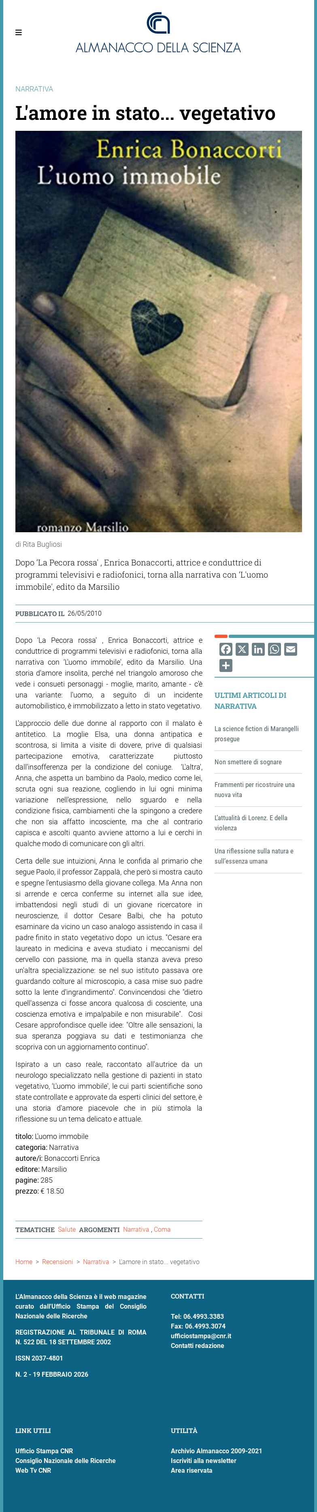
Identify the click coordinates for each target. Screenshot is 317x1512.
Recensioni (57, 1262)
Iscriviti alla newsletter (203, 1461)
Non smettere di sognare (248, 762)
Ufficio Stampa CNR (44, 1451)
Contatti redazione (197, 1346)
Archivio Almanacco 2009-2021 (216, 1451)
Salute (67, 1229)
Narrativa (137, 1229)
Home (23, 1262)
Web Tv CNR (33, 1470)
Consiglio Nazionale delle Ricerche (65, 1461)
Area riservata (192, 1470)
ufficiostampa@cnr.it (201, 1336)
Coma (162, 1229)
